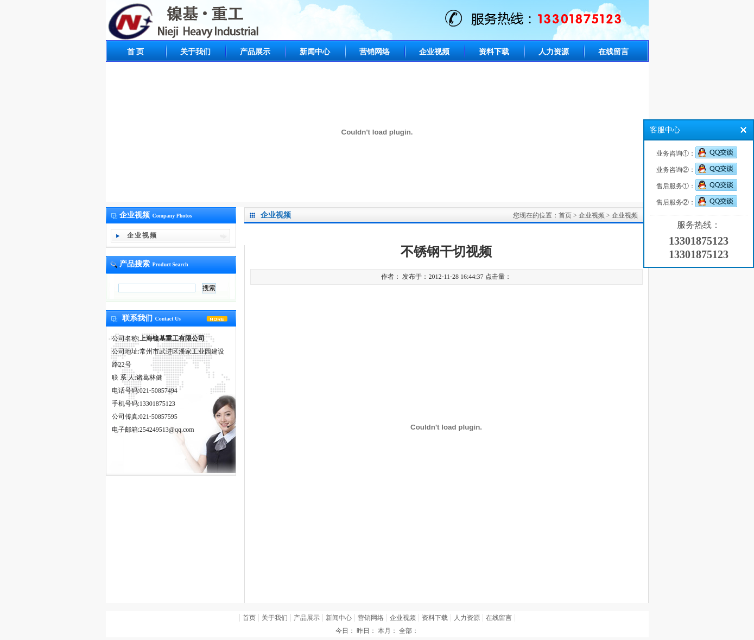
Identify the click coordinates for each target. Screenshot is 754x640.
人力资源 (553, 52)
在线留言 (613, 52)
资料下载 (494, 52)
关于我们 (195, 52)
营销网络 (374, 52)
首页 (565, 215)
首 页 (135, 52)
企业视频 (434, 52)
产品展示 (255, 52)
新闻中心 (315, 52)
